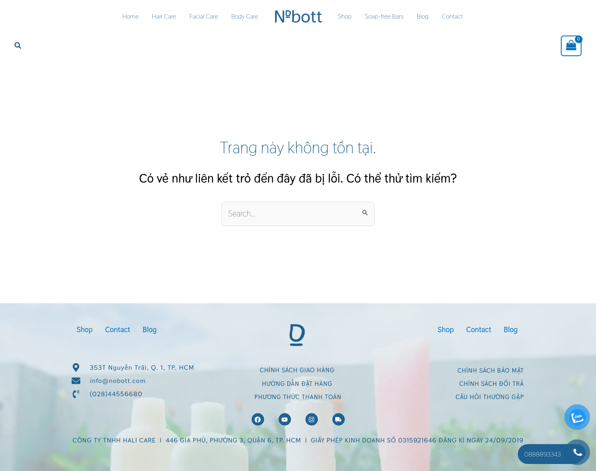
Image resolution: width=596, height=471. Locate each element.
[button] (18, 45)
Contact (452, 16)
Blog (423, 16)
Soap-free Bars (384, 16)
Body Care (244, 16)
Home (131, 16)
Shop (344, 16)
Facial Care (204, 16)
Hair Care (164, 16)
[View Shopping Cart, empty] (571, 46)
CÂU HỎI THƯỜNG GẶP (490, 397)
